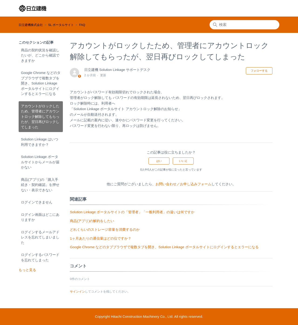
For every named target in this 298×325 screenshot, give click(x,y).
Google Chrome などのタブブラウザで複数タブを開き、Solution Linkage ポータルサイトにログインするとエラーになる (41, 83)
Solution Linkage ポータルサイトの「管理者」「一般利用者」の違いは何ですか (132, 212)
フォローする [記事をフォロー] (259, 70)
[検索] (244, 24)
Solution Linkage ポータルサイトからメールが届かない (40, 162)
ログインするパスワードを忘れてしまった (40, 257)
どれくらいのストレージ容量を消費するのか (105, 229)
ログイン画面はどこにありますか (40, 217)
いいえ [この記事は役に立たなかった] (183, 161)
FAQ (82, 25)
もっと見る (27, 270)
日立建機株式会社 (31, 25)
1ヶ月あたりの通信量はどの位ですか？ (100, 238)
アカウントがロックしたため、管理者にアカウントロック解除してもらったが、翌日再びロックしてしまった (40, 116)
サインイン (77, 291)
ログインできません (36, 202)
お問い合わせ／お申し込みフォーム (183, 184)
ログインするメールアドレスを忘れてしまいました (40, 237)
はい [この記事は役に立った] (159, 161)
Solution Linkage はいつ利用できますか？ (39, 142)
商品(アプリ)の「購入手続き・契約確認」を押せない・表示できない (40, 185)
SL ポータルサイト (61, 25)
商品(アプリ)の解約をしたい (92, 221)
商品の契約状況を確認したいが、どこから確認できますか (40, 55)
